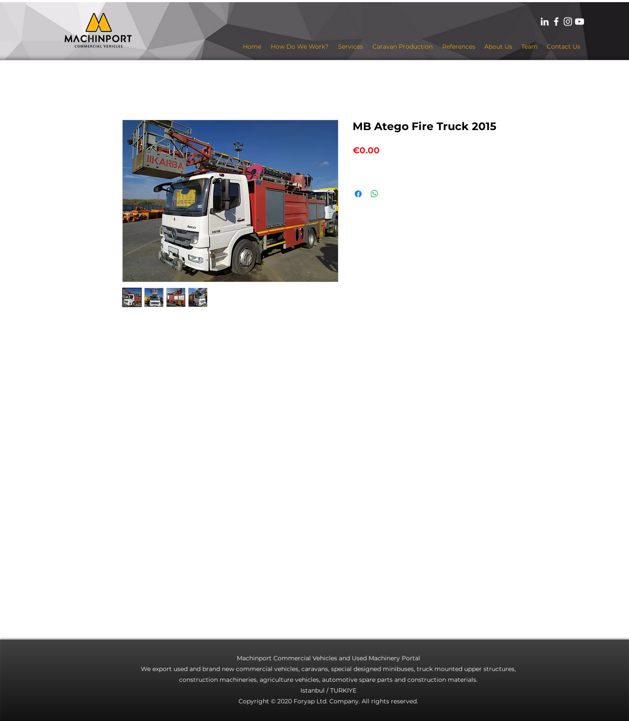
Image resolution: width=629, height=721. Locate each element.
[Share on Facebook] (358, 194)
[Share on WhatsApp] (374, 194)
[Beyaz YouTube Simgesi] (579, 21)
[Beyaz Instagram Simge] (567, 21)
